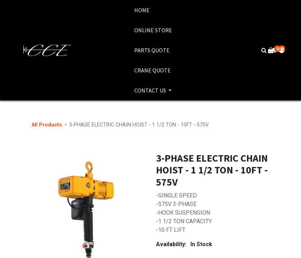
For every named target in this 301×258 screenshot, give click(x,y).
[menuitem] (153, 10)
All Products (46, 125)
